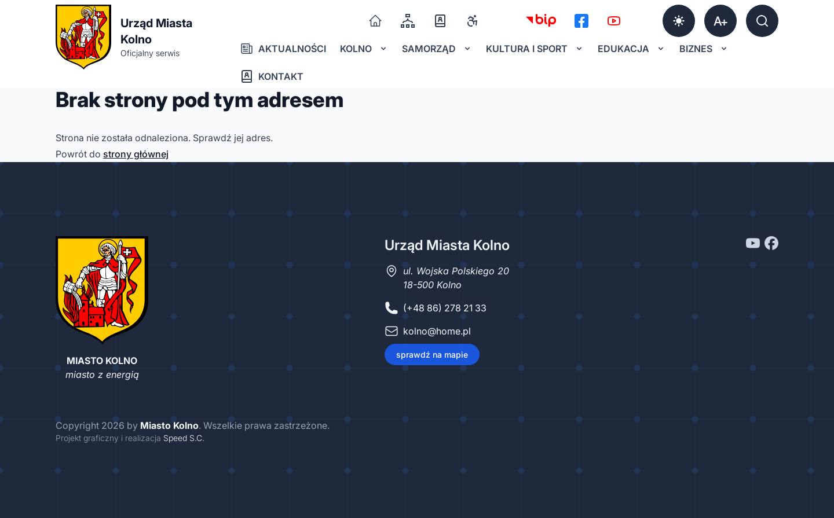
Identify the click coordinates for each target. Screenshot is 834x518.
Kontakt (271, 76)
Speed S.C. (183, 438)
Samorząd (437, 48)
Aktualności (283, 49)
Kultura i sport (535, 48)
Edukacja (631, 48)
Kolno (364, 48)
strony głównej (136, 154)
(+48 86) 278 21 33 (445, 308)
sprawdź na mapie (432, 354)
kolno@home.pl (437, 331)
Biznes (704, 48)
